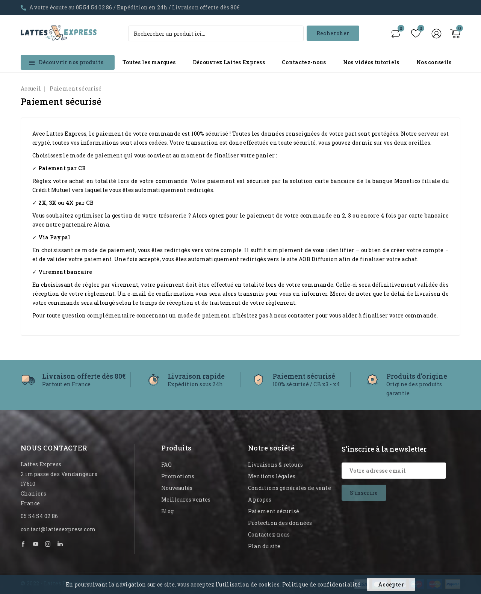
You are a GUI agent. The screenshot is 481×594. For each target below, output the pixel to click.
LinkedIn (60, 544)
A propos (260, 499)
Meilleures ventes (185, 499)
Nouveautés (176, 487)
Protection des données (280, 522)
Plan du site (264, 546)
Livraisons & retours (275, 464)
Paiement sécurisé (273, 511)
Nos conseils (434, 62)
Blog (167, 511)
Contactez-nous (304, 62)
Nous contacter (54, 447)
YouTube (36, 544)
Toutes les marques (149, 62)
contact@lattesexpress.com (58, 529)
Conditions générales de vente (289, 487)
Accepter (391, 584)
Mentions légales (271, 476)
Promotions (177, 476)
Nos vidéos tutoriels (371, 62)
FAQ (166, 464)
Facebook (24, 544)
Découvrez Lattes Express (229, 62)
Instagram (48, 544)
